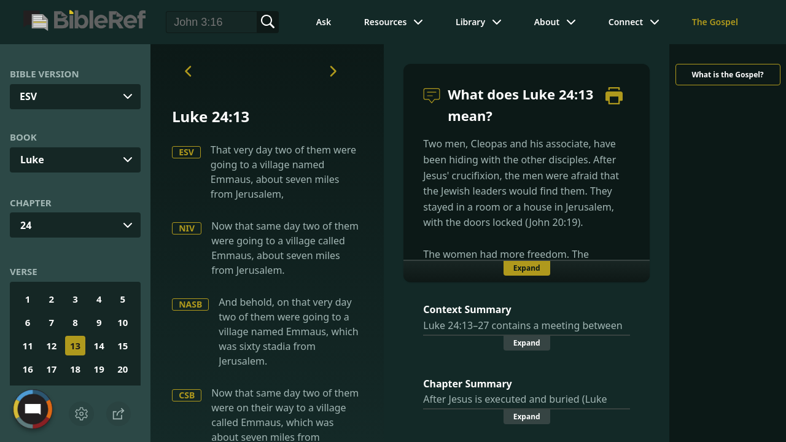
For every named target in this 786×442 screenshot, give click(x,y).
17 (51, 369)
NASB (190, 304)
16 (28, 369)
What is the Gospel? (727, 74)
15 (122, 345)
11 (28, 345)
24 (25, 225)
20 (122, 369)
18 (75, 369)
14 (99, 345)
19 (99, 369)
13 (75, 345)
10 (122, 322)
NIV (187, 228)
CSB (187, 395)
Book (23, 137)
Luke (32, 159)
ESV (186, 152)
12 (51, 345)
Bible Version (44, 74)
